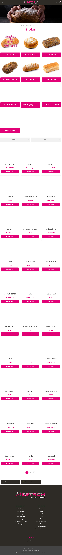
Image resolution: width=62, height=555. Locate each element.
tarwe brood (30, 423)
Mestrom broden (31, 54)
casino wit (9, 229)
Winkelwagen (20, 509)
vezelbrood (51, 456)
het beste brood (51, 229)
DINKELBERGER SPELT (30, 229)
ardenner (30, 164)
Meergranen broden (10, 79)
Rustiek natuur (51, 326)
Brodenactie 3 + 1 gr (30, 196)
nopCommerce (34, 549)
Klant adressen (21, 516)
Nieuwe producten (41, 521)
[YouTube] (34, 540)
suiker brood (10, 423)
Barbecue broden (10, 104)
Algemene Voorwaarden (41, 529)
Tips (41, 524)
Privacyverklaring (41, 526)
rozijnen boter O (51, 294)
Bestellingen (21, 514)
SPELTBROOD (9, 391)
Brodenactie (10, 54)
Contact (41, 511)
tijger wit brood (10, 456)
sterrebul (30, 391)
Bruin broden (31, 79)
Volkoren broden (51, 54)
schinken (30, 359)
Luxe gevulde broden (51, 104)
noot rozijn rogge (51, 261)
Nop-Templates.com (34, 550)
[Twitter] (28, 540)
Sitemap (41, 509)
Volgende (33, 472)
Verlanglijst (21, 524)
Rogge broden (10, 130)
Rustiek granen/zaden (30, 326)
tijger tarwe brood (51, 423)
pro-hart (30, 294)
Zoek (41, 516)
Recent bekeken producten (21, 519)
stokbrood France (51, 391)
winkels (41, 514)
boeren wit (51, 164)
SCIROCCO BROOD (51, 359)
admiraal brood (9, 164)
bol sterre (10, 196)
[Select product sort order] (15, 140)
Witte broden (51, 79)
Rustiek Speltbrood (10, 359)
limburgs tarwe (30, 261)
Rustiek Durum (9, 326)
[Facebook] (31, 540)
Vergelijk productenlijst (21, 521)
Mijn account (20, 511)
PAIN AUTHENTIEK (10, 294)
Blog (41, 519)
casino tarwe (51, 196)
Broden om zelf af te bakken (30, 105)
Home (22, 25)
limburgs (10, 261)
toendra (30, 456)
